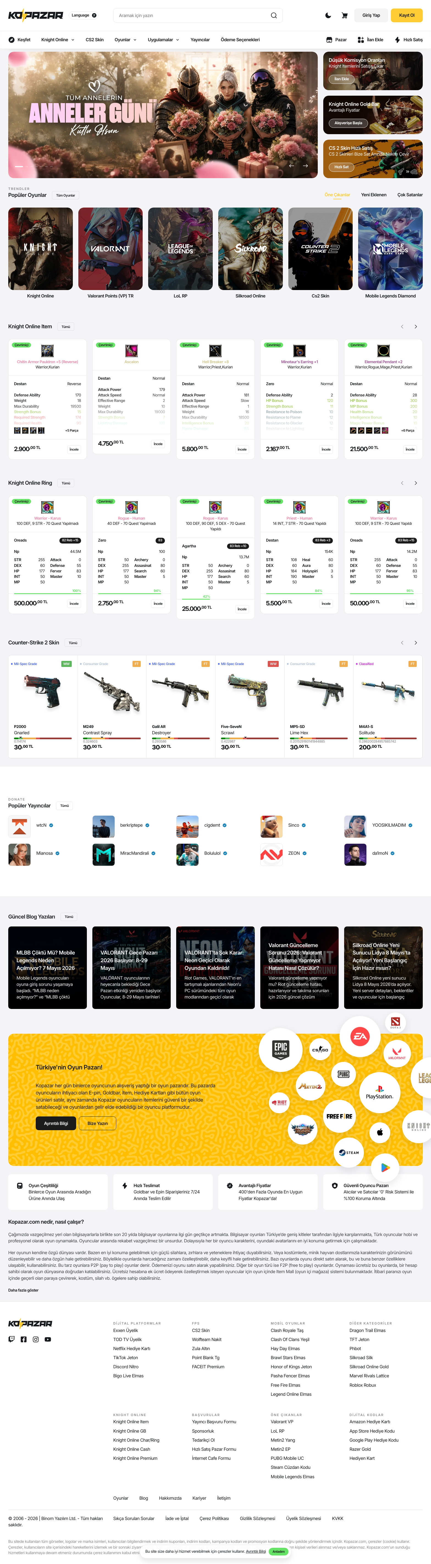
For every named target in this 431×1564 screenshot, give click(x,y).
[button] (292, 166)
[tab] (337, 194)
